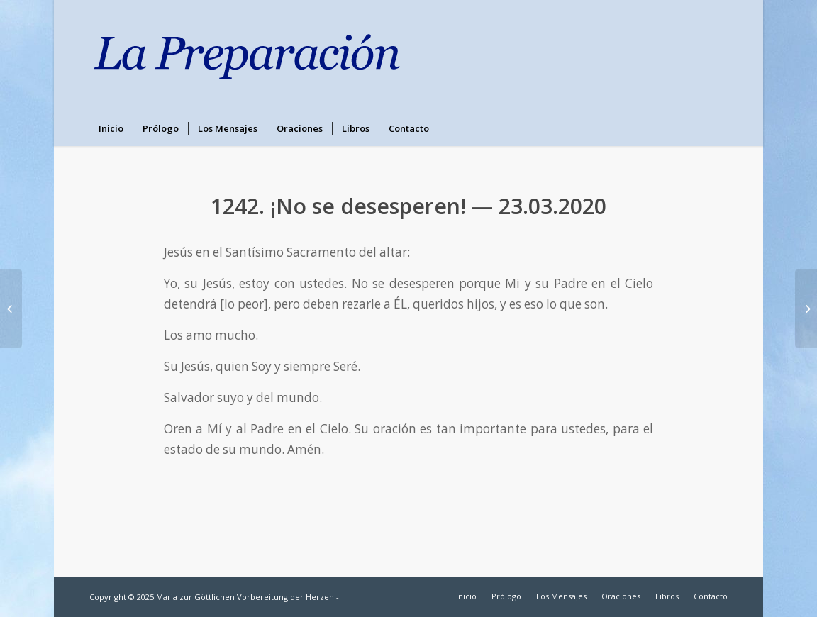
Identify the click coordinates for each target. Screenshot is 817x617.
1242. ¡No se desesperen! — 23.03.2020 (408, 206)
